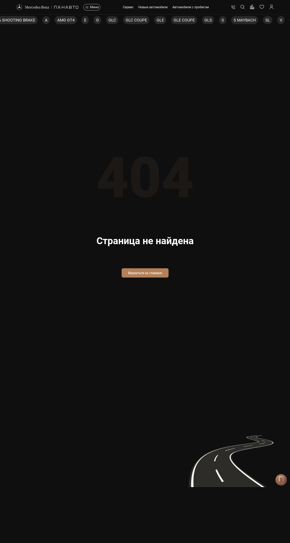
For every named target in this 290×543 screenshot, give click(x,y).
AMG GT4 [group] (66, 20)
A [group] (46, 20)
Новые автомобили (153, 7)
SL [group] (267, 20)
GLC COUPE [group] (136, 20)
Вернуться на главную (145, 273)
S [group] (223, 20)
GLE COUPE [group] (184, 20)
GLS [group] (208, 20)
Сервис (128, 7)
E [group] (85, 20)
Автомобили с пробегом (190, 7)
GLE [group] (160, 20)
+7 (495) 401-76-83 (233, 7)
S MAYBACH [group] (245, 20)
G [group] (97, 20)
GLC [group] (112, 20)
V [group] (281, 20)
